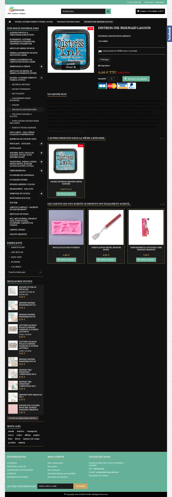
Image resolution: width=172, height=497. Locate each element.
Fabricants (14, 243)
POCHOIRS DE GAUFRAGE (22, 175)
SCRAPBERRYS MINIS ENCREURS (20, 99)
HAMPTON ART (18, 247)
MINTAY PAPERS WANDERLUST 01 (27, 315)
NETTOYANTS (17, 94)
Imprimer (105, 66)
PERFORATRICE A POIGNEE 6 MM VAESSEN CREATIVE (146, 248)
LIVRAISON (12, 463)
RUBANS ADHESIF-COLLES (22, 184)
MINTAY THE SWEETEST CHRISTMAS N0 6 (27, 372)
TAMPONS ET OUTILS (20, 193)
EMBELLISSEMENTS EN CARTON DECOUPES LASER (22, 61)
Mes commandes (55, 463)
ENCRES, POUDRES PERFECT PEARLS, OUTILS (23, 79)
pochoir (12, 443)
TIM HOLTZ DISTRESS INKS (24, 109)
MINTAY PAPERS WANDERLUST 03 (27, 304)
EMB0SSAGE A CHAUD (20, 66)
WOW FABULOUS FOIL (20, 198)
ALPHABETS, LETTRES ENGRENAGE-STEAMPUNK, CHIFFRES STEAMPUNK (22, 41)
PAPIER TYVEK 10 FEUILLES (27, 288)
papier (36, 435)
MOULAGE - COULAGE (20, 144)
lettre (17, 439)
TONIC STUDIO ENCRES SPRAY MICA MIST (24, 122)
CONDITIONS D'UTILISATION (20, 470)
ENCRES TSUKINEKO (20, 89)
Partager (104, 59)
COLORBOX (16, 267)
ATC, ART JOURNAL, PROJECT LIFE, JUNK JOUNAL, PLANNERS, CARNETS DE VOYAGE (23, 222)
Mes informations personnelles (62, 473)
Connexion (159, 2)
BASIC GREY (16, 257)
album (28, 435)
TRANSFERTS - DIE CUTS (21, 189)
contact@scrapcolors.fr (107, 472)
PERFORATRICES (18, 170)
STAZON (15, 105)
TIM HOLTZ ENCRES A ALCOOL (21, 115)
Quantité (102, 79)
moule (11, 431)
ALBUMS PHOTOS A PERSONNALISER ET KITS (22, 34)
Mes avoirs (52, 466)
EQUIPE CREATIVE (18, 234)
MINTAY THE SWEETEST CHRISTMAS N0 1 (27, 384)
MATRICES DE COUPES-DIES (23, 139)
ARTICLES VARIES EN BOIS (22, 48)
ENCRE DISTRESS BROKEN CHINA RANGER (106, 183)
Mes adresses (54, 470)
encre (11, 435)
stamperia (32, 431)
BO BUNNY (15, 262)
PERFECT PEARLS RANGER (23, 128)
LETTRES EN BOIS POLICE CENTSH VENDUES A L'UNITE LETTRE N (28, 328)
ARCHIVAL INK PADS (20, 84)
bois (10, 439)
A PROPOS (11, 473)
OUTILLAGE (15, 148)
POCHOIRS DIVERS (19, 180)
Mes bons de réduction (58, 477)
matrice (20, 431)
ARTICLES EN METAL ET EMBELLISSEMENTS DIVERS (23, 72)
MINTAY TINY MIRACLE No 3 (30, 395)
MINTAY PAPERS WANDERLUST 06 (27, 360)
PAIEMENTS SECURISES (17, 477)
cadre (19, 435)
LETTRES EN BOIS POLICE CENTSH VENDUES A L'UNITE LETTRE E (28, 344)
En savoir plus (57, 94)
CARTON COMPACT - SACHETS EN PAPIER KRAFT (24, 208)
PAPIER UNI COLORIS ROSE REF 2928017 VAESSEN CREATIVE (29, 407)
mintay (21, 443)
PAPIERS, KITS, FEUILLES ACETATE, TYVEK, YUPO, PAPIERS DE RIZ (22, 155)
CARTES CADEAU (17, 230)
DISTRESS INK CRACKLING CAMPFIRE (66, 183)
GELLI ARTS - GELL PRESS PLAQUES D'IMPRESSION (22, 133)
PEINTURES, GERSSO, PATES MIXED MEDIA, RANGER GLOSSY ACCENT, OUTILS (23, 164)
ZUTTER (13, 203)
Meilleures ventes (19, 281)
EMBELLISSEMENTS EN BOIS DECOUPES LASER (24, 54)
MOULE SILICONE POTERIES (66, 247)
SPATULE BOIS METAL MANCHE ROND (106, 248)
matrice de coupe (31, 439)
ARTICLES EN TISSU (19, 214)
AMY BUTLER (17, 252)
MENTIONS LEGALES (16, 466)
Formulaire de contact (98, 475)
